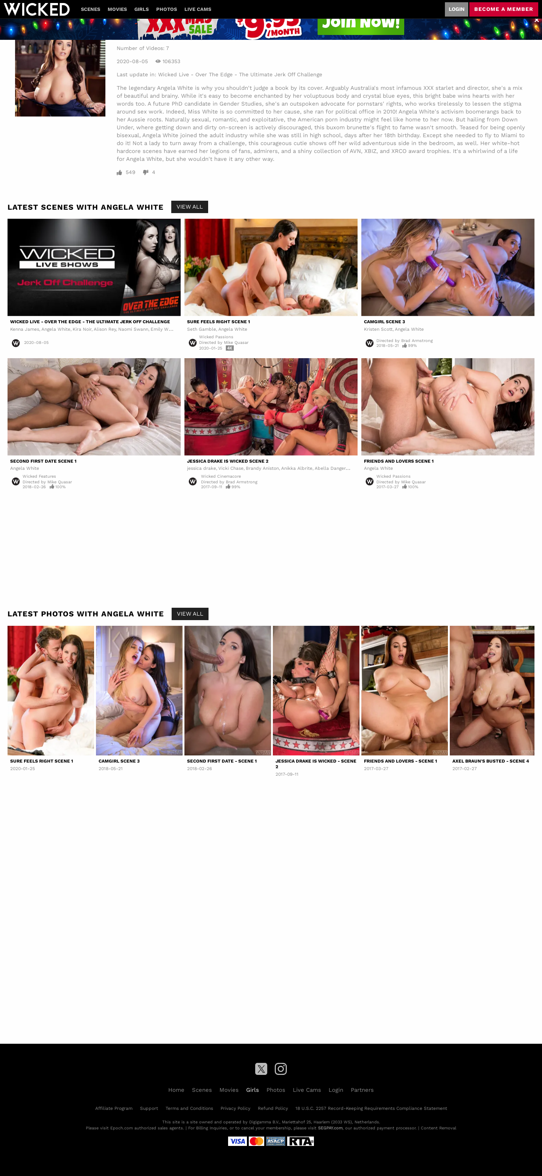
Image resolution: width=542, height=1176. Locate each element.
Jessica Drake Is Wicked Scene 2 (227, 461)
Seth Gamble (201, 329)
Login (456, 9)
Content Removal (438, 1128)
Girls (141, 9)
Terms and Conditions (189, 1108)
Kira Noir (82, 329)
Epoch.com (121, 1128)
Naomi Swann (133, 329)
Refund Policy (273, 1108)
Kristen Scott (378, 329)
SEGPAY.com (330, 1128)
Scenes (90, 9)
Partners (362, 1090)
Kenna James (24, 329)
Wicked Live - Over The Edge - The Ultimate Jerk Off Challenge (240, 74)
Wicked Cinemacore (221, 476)
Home (176, 1090)
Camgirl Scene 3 (384, 321)
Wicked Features (39, 476)
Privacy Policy (235, 1108)
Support (149, 1108)
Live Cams (197, 9)
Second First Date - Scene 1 (222, 761)
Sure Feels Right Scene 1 (218, 321)
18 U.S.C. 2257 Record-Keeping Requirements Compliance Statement (371, 1108)
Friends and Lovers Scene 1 (399, 461)
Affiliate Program (113, 1108)
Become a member (503, 9)
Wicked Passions (216, 336)
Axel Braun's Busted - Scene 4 (490, 761)
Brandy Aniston (262, 468)
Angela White (55, 329)
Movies (117, 9)
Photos (166, 9)
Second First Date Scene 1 (43, 461)
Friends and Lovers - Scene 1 (400, 761)
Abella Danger (330, 468)
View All (190, 206)
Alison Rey (105, 329)
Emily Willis (163, 329)
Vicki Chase (231, 468)
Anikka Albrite (296, 468)
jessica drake (201, 468)
